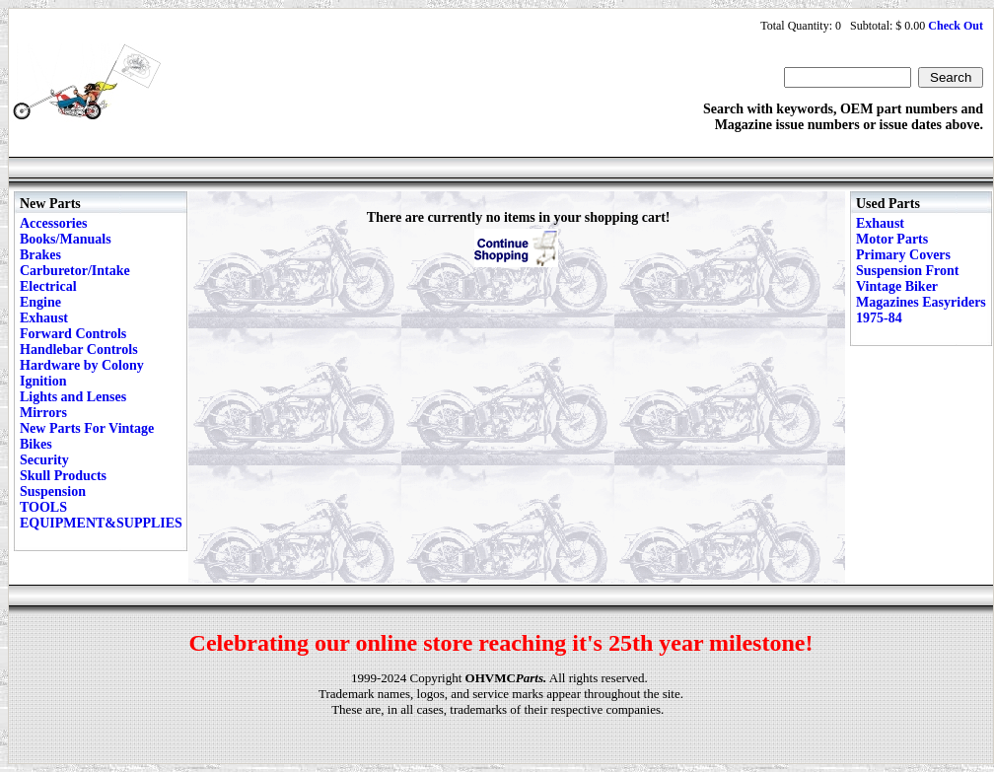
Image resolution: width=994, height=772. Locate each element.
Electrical (48, 286)
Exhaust (44, 318)
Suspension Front (907, 270)
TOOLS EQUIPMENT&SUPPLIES (101, 515)
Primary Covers (903, 254)
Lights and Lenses (73, 396)
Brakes (40, 254)
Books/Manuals (65, 239)
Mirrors (43, 412)
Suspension (53, 491)
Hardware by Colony (82, 365)
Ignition (43, 381)
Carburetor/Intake (75, 270)
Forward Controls (73, 333)
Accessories (53, 223)
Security (44, 460)
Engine (40, 302)
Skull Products (63, 475)
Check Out (955, 26)
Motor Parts (892, 239)
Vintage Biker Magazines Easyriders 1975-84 (921, 302)
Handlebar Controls (79, 349)
